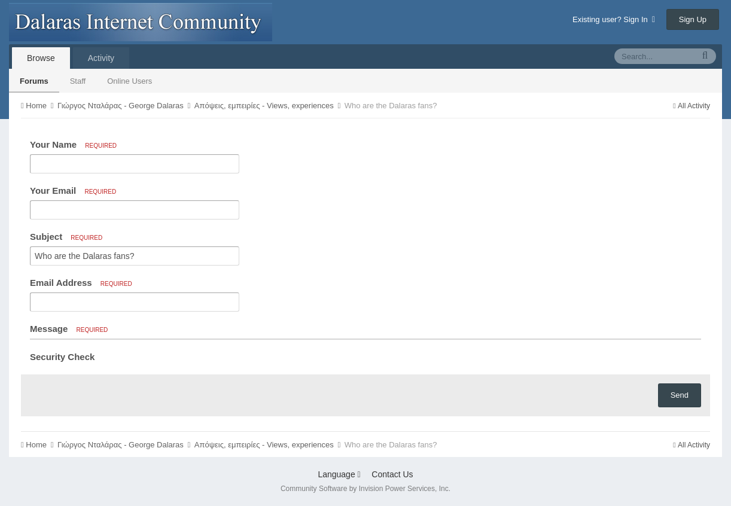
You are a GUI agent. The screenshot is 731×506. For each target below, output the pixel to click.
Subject (66, 236)
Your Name (73, 144)
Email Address (81, 283)
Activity (101, 58)
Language (339, 474)
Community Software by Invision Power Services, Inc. (365, 488)
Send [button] (680, 395)
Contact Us (392, 474)
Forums (34, 81)
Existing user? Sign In (613, 19)
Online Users (129, 81)
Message (69, 329)
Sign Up (692, 19)
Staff (78, 81)
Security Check (62, 357)
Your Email (73, 190)
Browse (41, 58)
